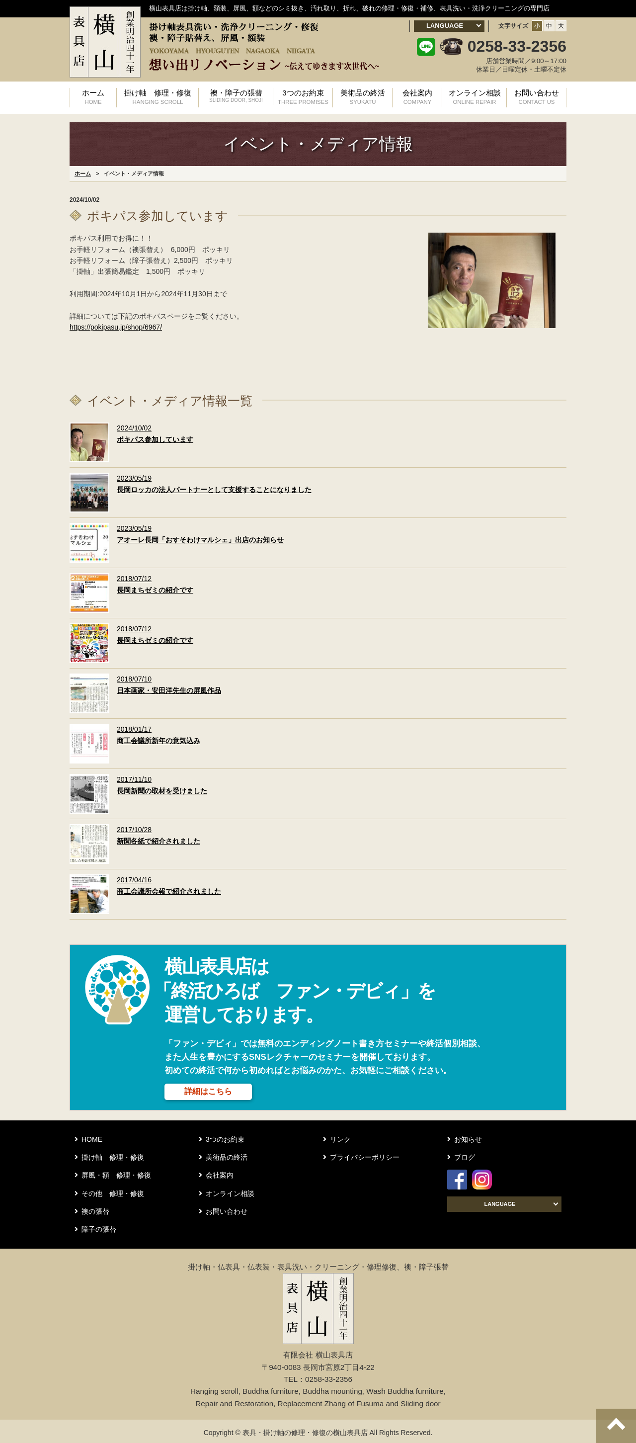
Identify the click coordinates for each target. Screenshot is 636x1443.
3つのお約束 (303, 96)
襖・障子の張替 (236, 96)
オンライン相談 (474, 96)
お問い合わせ (536, 96)
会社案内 (417, 96)
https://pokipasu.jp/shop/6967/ (116, 325)
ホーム (93, 96)
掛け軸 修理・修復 (158, 96)
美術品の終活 (363, 96)
